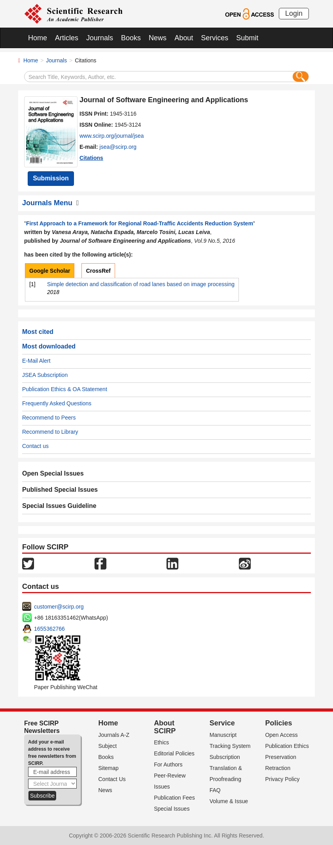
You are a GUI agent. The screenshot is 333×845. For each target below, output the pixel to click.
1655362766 (49, 629)
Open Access (281, 735)
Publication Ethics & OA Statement (64, 389)
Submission (51, 178)
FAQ (215, 790)
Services (214, 38)
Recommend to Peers (49, 417)
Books (131, 38)
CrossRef (98, 271)
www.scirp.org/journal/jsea (111, 136)
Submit (247, 38)
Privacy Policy (282, 779)
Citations (91, 158)
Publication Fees (174, 797)
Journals (99, 38)
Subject (107, 746)
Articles (66, 38)
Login (294, 13)
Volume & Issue (229, 801)
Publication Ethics (287, 746)
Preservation (280, 757)
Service (222, 723)
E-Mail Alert (36, 361)
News (157, 38)
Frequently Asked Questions (56, 403)
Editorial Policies (174, 753)
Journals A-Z (114, 735)
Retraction (277, 768)
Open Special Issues (53, 473)
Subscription (225, 757)
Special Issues (171, 809)
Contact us (35, 446)
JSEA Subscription (45, 375)
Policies (278, 723)
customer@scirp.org (58, 606)
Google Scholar (49, 271)
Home (37, 38)
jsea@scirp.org (118, 147)
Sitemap (108, 768)
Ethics (161, 742)
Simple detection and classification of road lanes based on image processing (141, 284)
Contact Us (112, 779)
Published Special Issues (60, 489)
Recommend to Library (50, 432)
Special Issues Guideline (59, 505)
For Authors (168, 764)
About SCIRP (165, 727)
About (183, 38)
